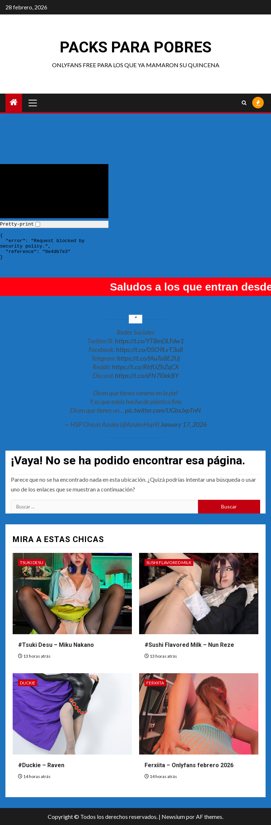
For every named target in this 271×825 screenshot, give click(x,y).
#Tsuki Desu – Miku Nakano (56, 644)
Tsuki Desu (31, 562)
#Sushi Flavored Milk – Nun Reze (189, 644)
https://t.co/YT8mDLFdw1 (149, 341)
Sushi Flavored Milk (169, 562)
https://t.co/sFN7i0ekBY (146, 375)
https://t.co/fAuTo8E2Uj (148, 358)
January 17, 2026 (183, 424)
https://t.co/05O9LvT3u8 (149, 349)
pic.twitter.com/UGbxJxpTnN (163, 410)
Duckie (27, 683)
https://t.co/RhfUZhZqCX (145, 367)
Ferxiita (155, 683)
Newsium (173, 816)
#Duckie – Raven (41, 765)
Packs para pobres (135, 47)
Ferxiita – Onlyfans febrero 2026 (189, 765)
